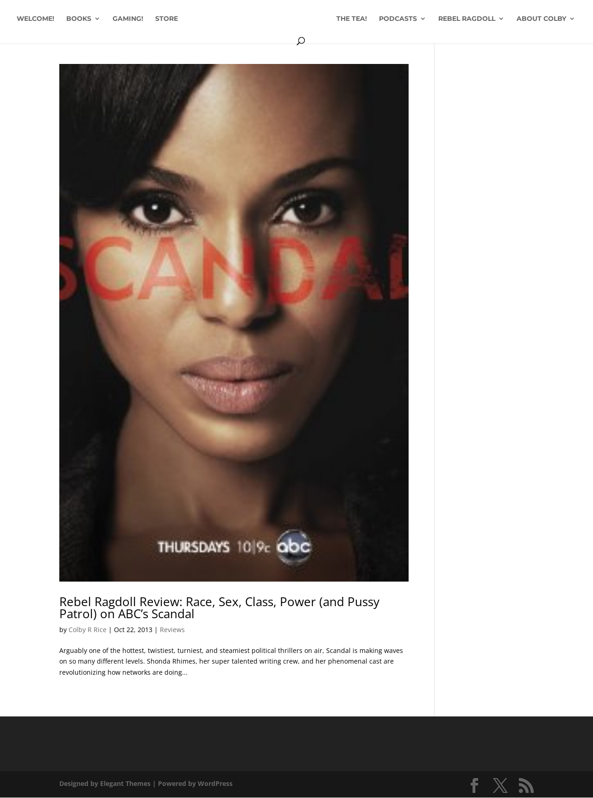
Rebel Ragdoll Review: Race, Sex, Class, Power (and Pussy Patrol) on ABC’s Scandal (219, 607)
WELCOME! (62, 19)
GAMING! (154, 19)
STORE (193, 19)
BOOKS (105, 19)
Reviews (172, 629)
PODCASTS (432, 19)
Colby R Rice (88, 629)
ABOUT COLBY (291, 40)
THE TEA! (385, 19)
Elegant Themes (125, 783)
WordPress (215, 783)
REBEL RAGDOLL (500, 19)
